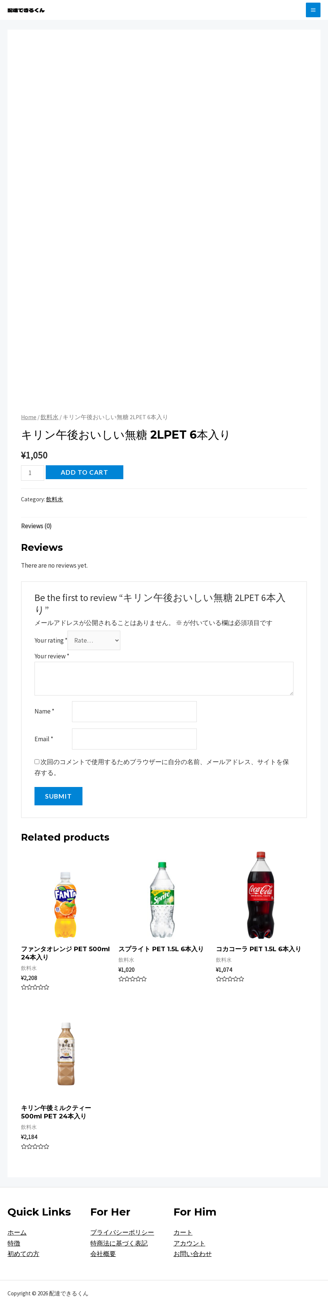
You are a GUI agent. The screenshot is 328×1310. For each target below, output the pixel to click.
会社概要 (103, 1254)
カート (183, 1232)
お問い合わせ (193, 1254)
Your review (51, 656)
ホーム (17, 1232)
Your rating (50, 640)
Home (28, 417)
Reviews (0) (36, 526)
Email (43, 739)
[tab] (36, 526)
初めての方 (23, 1254)
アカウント (189, 1243)
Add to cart (84, 472)
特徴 (13, 1243)
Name (44, 711)
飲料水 (49, 417)
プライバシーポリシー (122, 1232)
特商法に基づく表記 (119, 1243)
